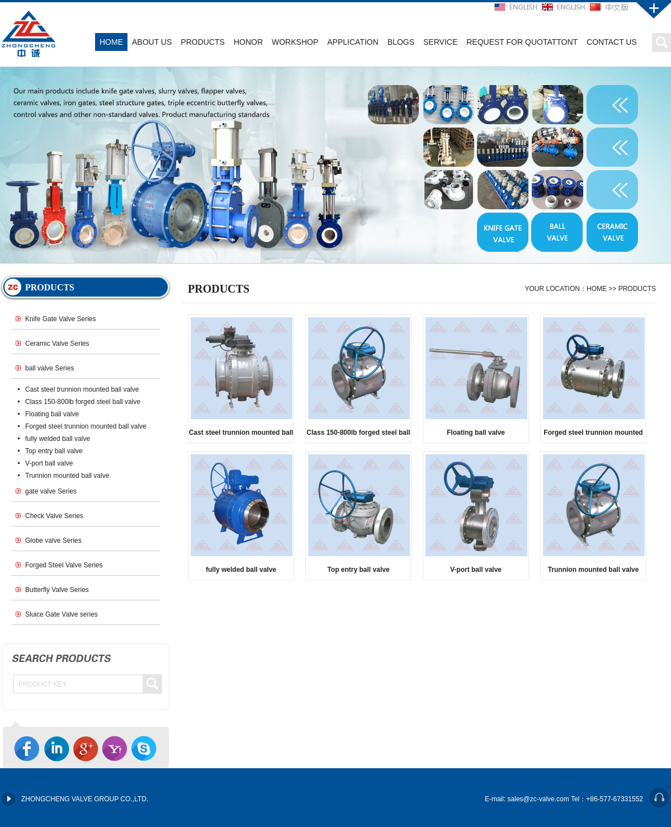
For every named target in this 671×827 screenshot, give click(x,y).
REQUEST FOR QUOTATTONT (522, 41)
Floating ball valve (52, 414)
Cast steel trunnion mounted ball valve (82, 389)
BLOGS (401, 41)
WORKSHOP (295, 41)
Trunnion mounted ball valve (67, 476)
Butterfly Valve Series (57, 590)
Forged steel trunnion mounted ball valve (86, 426)
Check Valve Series (54, 516)
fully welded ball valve (57, 439)
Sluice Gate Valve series (61, 614)
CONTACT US (612, 41)
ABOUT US (152, 41)
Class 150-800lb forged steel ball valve (82, 402)
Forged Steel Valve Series (64, 565)
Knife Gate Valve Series (60, 319)
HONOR (248, 41)
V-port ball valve (49, 463)
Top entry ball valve (54, 451)
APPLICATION (353, 41)
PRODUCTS (203, 41)
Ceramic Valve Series (57, 343)
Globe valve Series (53, 540)
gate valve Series (51, 491)
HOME (111, 41)
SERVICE (440, 41)
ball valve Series (49, 368)
